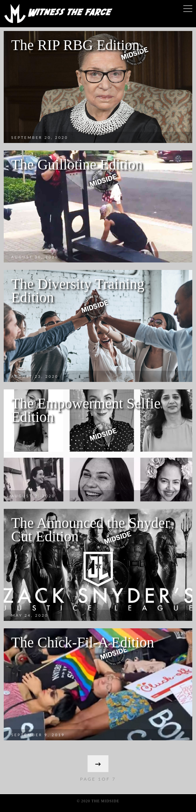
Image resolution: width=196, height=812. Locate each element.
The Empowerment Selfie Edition (86, 410)
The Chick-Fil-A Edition (82, 642)
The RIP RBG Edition (75, 45)
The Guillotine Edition (77, 164)
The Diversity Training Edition (78, 290)
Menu (187, 8)
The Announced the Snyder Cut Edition (90, 529)
